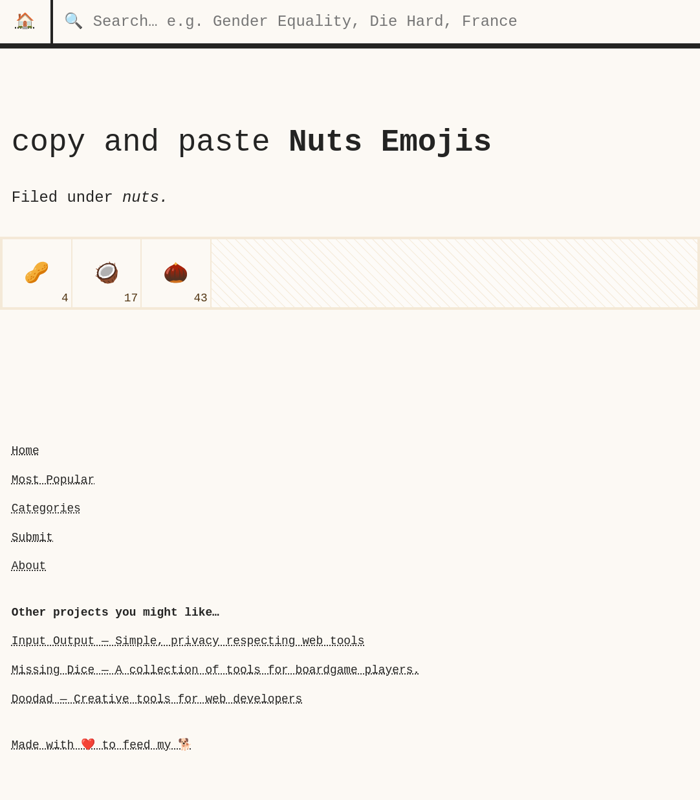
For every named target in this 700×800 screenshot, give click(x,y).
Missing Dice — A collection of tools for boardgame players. (216, 670)
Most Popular (53, 479)
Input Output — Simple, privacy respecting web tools (188, 640)
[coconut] (106, 273)
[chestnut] (176, 273)
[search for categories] (376, 21)
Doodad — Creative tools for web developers (157, 698)
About (29, 565)
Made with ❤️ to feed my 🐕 (102, 745)
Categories (46, 508)
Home (25, 450)
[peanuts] (37, 273)
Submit (32, 537)
